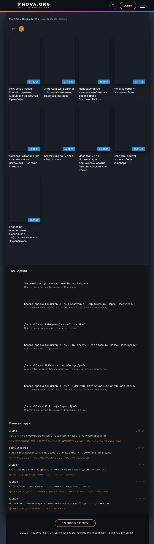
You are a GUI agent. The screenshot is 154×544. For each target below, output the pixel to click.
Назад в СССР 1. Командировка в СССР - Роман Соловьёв (49, 457)
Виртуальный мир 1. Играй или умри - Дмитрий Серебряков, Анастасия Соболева (65, 440)
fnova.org (14, 18)
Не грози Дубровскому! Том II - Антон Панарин (42, 474)
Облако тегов (29, 18)
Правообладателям (75, 523)
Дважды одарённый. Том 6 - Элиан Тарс (37, 508)
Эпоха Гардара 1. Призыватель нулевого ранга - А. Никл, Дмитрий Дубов (59, 491)
